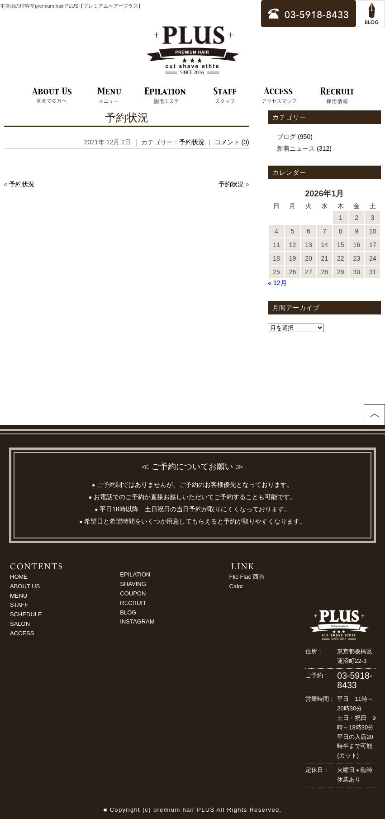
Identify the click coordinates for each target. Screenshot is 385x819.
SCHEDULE (26, 614)
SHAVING (133, 584)
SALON (20, 623)
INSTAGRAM (137, 621)
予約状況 (126, 117)
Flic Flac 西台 (247, 576)
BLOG (128, 612)
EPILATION (135, 574)
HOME (19, 576)
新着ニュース (296, 148)
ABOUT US (25, 586)
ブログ (286, 136)
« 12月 (277, 282)
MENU (18, 595)
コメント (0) (231, 142)
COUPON (133, 593)
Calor (236, 586)
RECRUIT (133, 603)
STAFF (19, 604)
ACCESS (22, 633)
